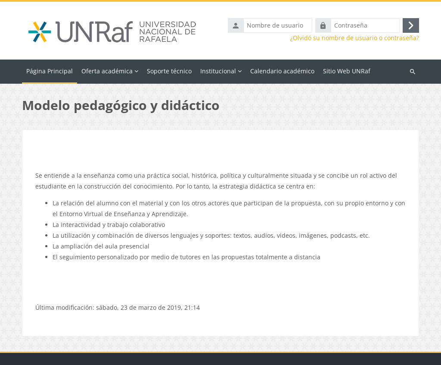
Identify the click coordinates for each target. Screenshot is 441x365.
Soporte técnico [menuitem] (169, 71)
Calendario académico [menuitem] (282, 71)
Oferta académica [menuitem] (107, 71)
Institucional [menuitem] (218, 71)
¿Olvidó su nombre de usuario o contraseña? (354, 38)
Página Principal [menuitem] (49, 71)
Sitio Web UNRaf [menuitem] (346, 71)
